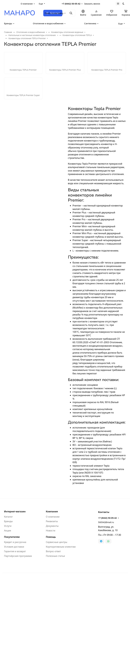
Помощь (51, 537)
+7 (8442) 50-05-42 (71, 3)
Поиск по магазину (54, 13)
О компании (27, 3)
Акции (7, 530)
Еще (41, 3)
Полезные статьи (55, 556)
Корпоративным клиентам (61, 546)
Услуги (7, 525)
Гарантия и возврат (15, 551)
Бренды (8, 23)
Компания (52, 511)
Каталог (8, 516)
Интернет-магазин (15, 511)
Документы (52, 525)
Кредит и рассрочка (15, 542)
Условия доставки (14, 546)
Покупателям (12, 537)
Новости (50, 530)
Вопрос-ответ (53, 551)
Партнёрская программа (18, 556)
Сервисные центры (56, 542)
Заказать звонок (92, 3)
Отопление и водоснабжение (48, 23)
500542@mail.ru (106, 522)
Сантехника (90, 23)
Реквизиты (52, 521)
